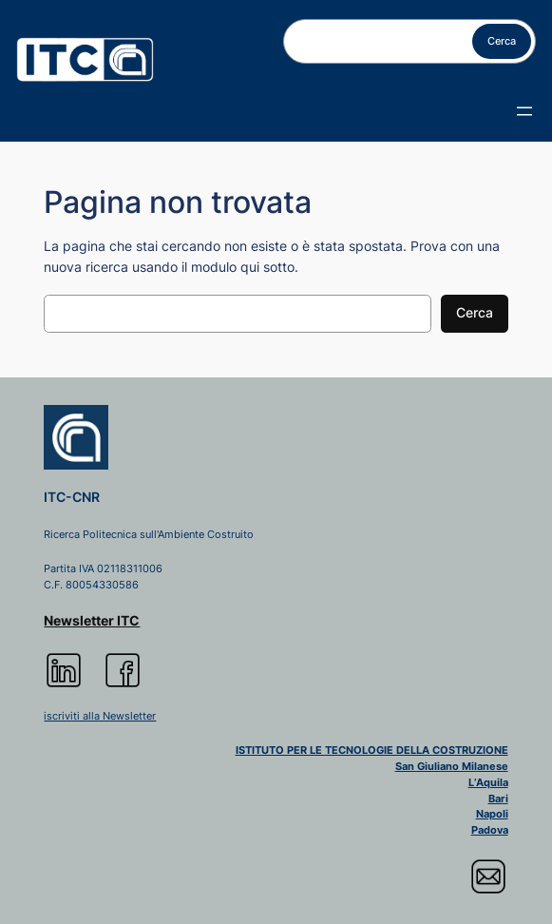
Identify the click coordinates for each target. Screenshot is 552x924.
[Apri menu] (524, 111)
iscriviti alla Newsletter (100, 715)
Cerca (501, 41)
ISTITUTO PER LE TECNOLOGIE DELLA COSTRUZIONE (372, 750)
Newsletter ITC (92, 620)
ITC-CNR (72, 497)
